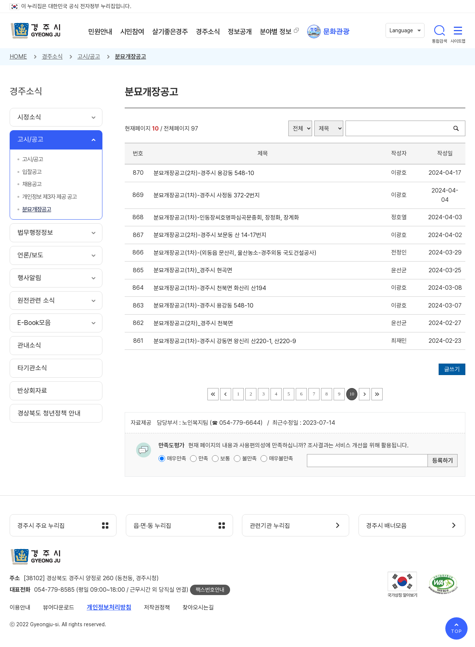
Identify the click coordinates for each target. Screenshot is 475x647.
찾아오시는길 (198, 607)
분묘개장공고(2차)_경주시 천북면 (195, 323)
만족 (203, 458)
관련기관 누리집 (270, 525)
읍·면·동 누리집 (152, 525)
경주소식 (52, 56)
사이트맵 (458, 30)
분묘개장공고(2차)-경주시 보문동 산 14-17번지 (211, 235)
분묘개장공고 (130, 56)
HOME (18, 56)
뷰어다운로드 (58, 607)
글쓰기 (452, 369)
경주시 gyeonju (36, 31)
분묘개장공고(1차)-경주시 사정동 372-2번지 (208, 195)
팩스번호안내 (210, 590)
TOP (456, 631)
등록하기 (442, 460)
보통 (225, 458)
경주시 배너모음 (386, 525)
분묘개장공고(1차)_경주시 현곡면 (194, 270)
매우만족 (176, 458)
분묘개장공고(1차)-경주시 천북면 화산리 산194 (211, 288)
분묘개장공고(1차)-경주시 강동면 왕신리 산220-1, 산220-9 (226, 341)
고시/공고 (89, 56)
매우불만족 (281, 458)
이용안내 (20, 607)
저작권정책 (157, 607)
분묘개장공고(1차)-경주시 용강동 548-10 (205, 305)
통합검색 (439, 30)
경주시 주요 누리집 (41, 525)
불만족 (249, 458)
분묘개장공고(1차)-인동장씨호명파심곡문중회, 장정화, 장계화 (228, 217)
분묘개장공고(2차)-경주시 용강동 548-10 (205, 173)
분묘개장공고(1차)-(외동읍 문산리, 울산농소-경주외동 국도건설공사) (237, 252)
